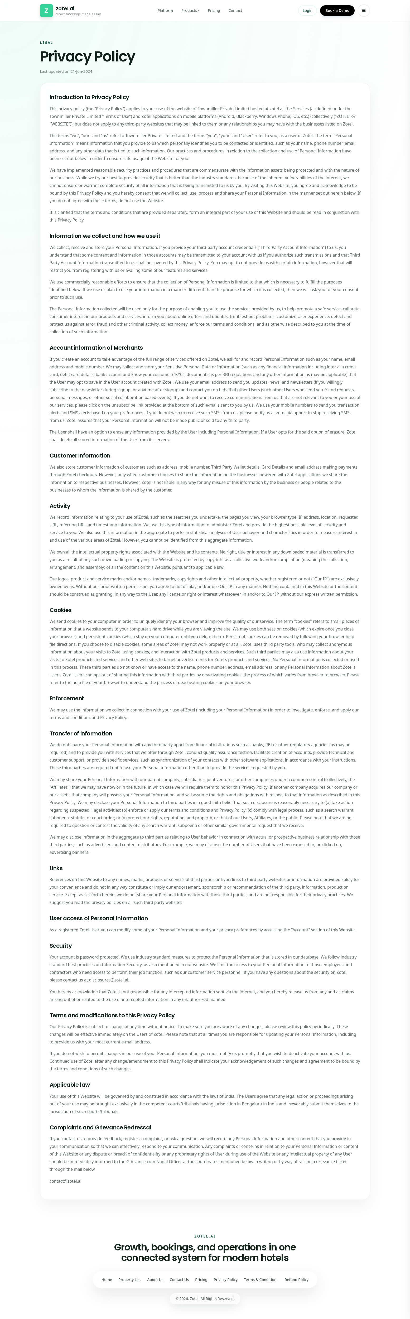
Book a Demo (337, 10)
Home (107, 1279)
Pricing (214, 10)
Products (190, 10)
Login (307, 10)
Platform (165, 10)
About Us (155, 1279)
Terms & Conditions (261, 1279)
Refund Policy (297, 1279)
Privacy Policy (226, 1279)
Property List (129, 1279)
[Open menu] (364, 10)
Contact (235, 10)
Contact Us (179, 1279)
